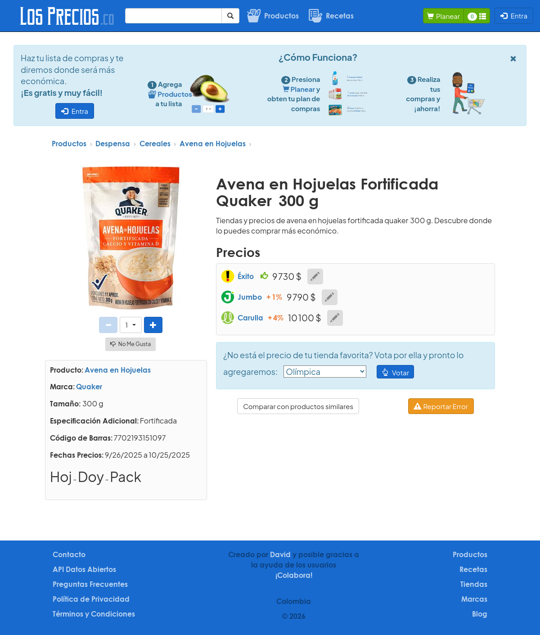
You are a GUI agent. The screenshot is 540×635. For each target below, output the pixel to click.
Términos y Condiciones (94, 613)
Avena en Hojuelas (213, 143)
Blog (479, 613)
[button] (131, 325)
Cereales (155, 143)
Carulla (250, 317)
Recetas (473, 569)
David (280, 554)
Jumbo (250, 297)
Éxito (246, 276)
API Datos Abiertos (84, 569)
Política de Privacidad (91, 598)
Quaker (89, 386)
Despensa (112, 143)
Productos (69, 143)
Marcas (474, 598)
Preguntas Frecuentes (90, 584)
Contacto (69, 554)
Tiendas (473, 584)
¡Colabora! (293, 575)
